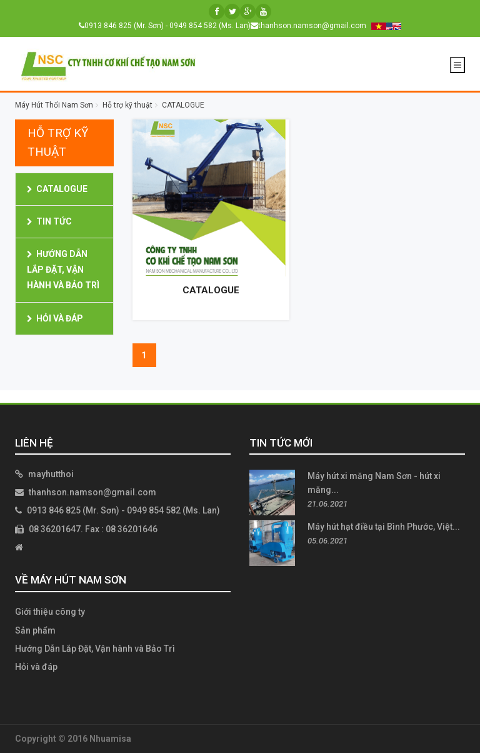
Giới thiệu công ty (50, 612)
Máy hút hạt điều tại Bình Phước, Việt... (384, 527)
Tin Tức (54, 221)
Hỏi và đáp (59, 318)
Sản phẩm (35, 630)
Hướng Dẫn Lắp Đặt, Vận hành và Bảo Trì (63, 269)
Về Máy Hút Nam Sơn (70, 580)
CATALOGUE (62, 189)
